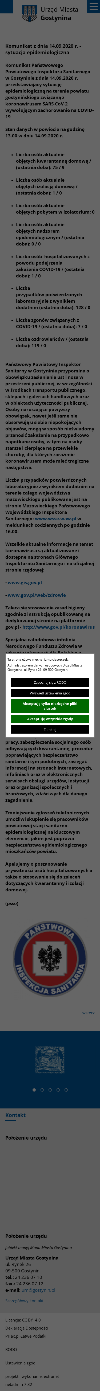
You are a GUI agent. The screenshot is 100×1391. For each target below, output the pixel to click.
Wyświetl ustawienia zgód (50, 693)
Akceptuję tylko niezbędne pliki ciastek (50, 706)
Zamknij (50, 729)
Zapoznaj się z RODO (50, 682)
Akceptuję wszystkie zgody (50, 718)
